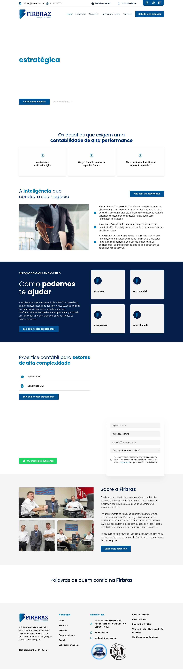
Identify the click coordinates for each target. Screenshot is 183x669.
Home (69, 14)
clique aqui (125, 462)
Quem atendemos (111, 14)
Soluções (93, 14)
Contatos (127, 14)
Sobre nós (81, 14)
